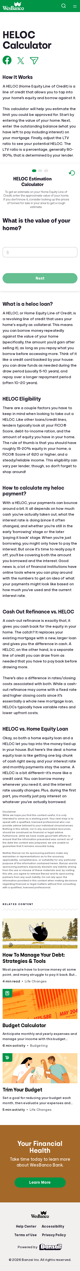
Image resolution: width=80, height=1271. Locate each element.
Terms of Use (25, 1235)
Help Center (26, 1226)
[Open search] (63, 6)
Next (40, 278)
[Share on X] (21, 61)
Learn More (40, 1182)
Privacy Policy (54, 1235)
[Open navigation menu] (75, 6)
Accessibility (53, 1226)
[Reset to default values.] (71, 174)
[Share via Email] (34, 61)
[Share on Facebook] (7, 60)
